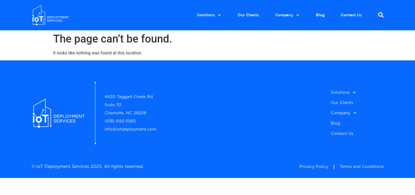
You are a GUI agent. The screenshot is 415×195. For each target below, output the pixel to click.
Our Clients (248, 15)
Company (287, 15)
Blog (320, 15)
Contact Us (351, 15)
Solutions (209, 15)
